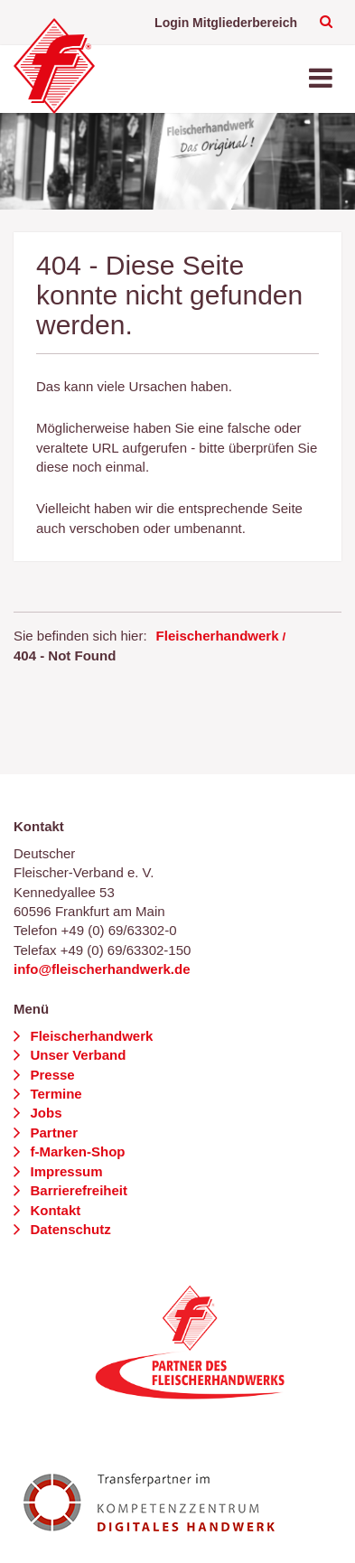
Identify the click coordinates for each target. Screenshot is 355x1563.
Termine (53, 1093)
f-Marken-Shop (75, 1151)
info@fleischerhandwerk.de (102, 969)
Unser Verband (76, 1054)
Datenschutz (68, 1229)
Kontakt (53, 1210)
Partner (52, 1132)
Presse (50, 1074)
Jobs (43, 1112)
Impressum (64, 1171)
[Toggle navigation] (322, 79)
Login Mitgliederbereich (225, 22)
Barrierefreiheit (76, 1190)
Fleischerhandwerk (217, 635)
